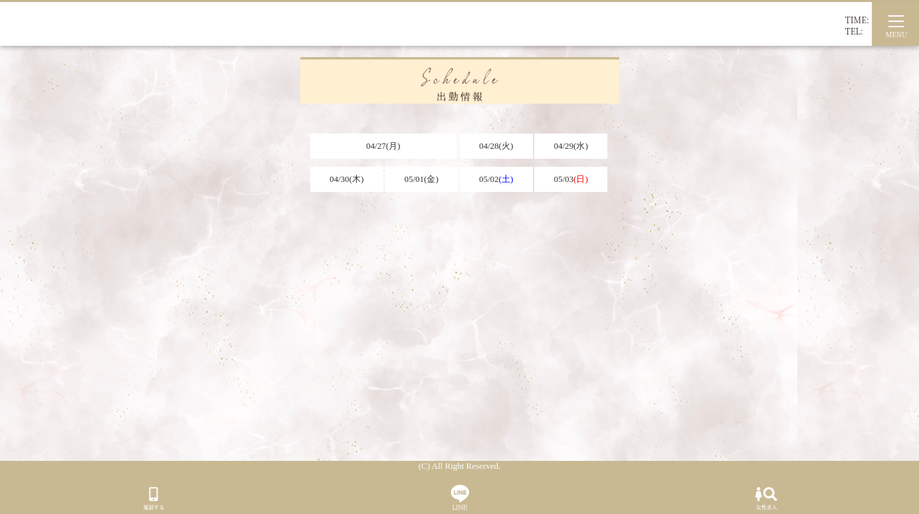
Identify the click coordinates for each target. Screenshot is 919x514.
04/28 (496, 146)
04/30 (346, 179)
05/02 (496, 179)
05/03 (570, 179)
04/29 (570, 146)
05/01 (421, 179)
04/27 (383, 146)
